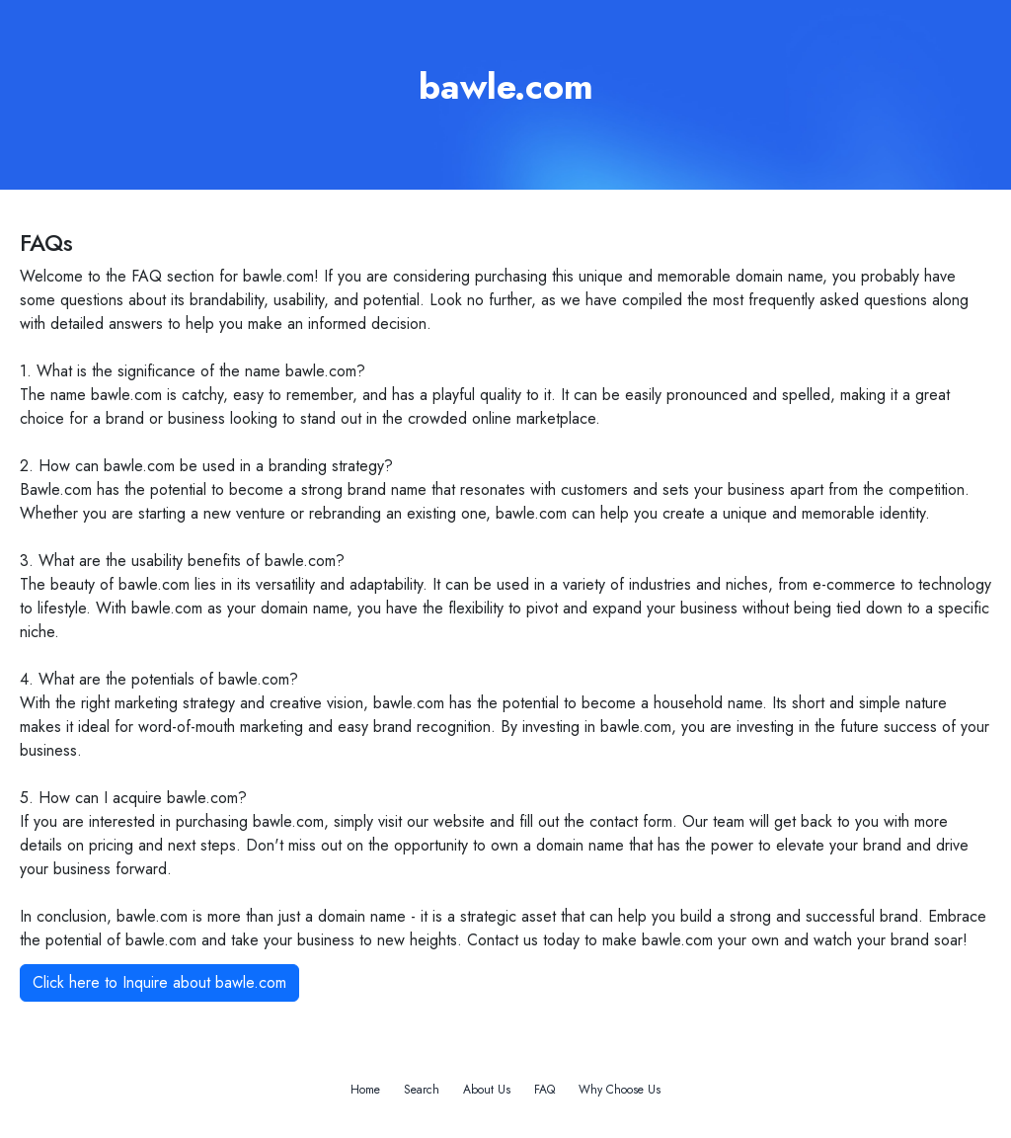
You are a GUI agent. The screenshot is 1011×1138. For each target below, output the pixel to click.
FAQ (544, 1089)
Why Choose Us (620, 1089)
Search (421, 1089)
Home (365, 1089)
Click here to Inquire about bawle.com (159, 982)
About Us (486, 1089)
